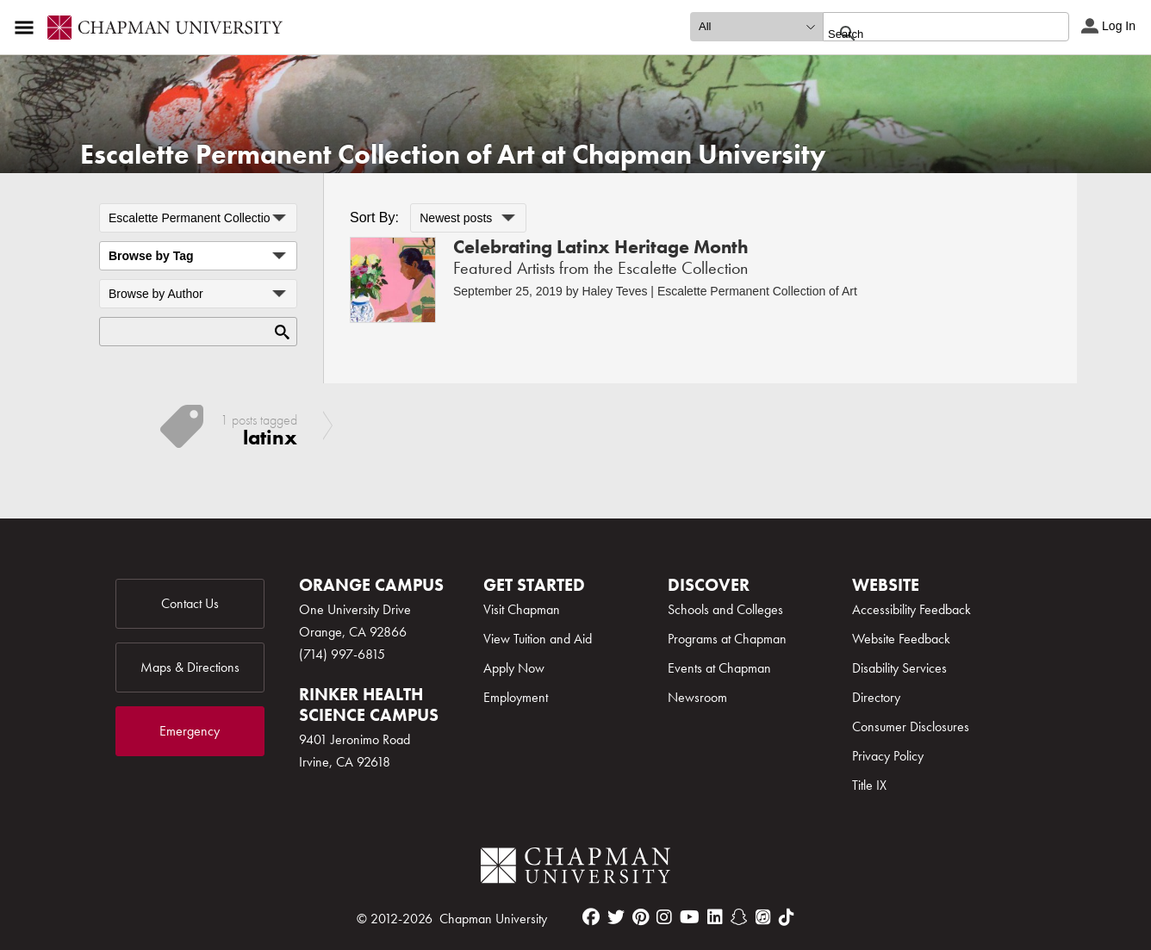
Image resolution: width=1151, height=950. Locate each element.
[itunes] (763, 917)
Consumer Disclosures (910, 726)
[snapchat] (739, 917)
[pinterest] (640, 917)
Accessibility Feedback (911, 609)
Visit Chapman (521, 609)
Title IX (869, 785)
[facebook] (591, 917)
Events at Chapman (719, 668)
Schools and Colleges (725, 609)
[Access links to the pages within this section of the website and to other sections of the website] (27, 27)
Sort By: (374, 217)
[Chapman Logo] (575, 869)
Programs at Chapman (727, 639)
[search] (927, 33)
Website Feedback (901, 639)
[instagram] (664, 917)
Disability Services (899, 668)
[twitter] (616, 917)
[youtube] (690, 917)
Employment (515, 697)
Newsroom (697, 697)
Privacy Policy (888, 756)
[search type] (756, 26)
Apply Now (513, 668)
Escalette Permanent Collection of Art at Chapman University (453, 154)
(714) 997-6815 (342, 654)
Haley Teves (614, 291)
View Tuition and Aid (537, 639)
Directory (876, 697)
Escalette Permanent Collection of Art (757, 291)
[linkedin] (715, 917)
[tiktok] (786, 917)
